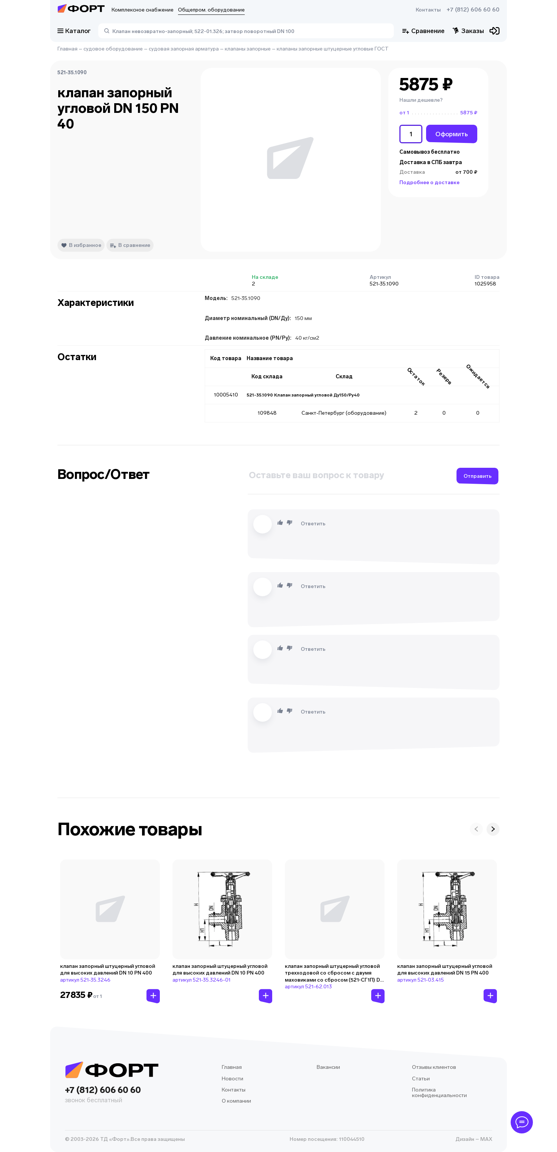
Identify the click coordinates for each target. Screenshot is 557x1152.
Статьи (421, 1078)
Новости (232, 1078)
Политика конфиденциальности (439, 1093)
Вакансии (328, 1067)
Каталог (74, 31)
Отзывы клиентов (434, 1067)
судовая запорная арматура (184, 49)
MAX (485, 1139)
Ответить (313, 523)
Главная (67, 49)
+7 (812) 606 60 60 (473, 9)
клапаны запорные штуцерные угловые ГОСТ (333, 49)
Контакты (428, 10)
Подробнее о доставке (429, 182)
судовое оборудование (113, 49)
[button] (438, 100)
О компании (236, 1101)
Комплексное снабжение (143, 10)
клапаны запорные (248, 49)
